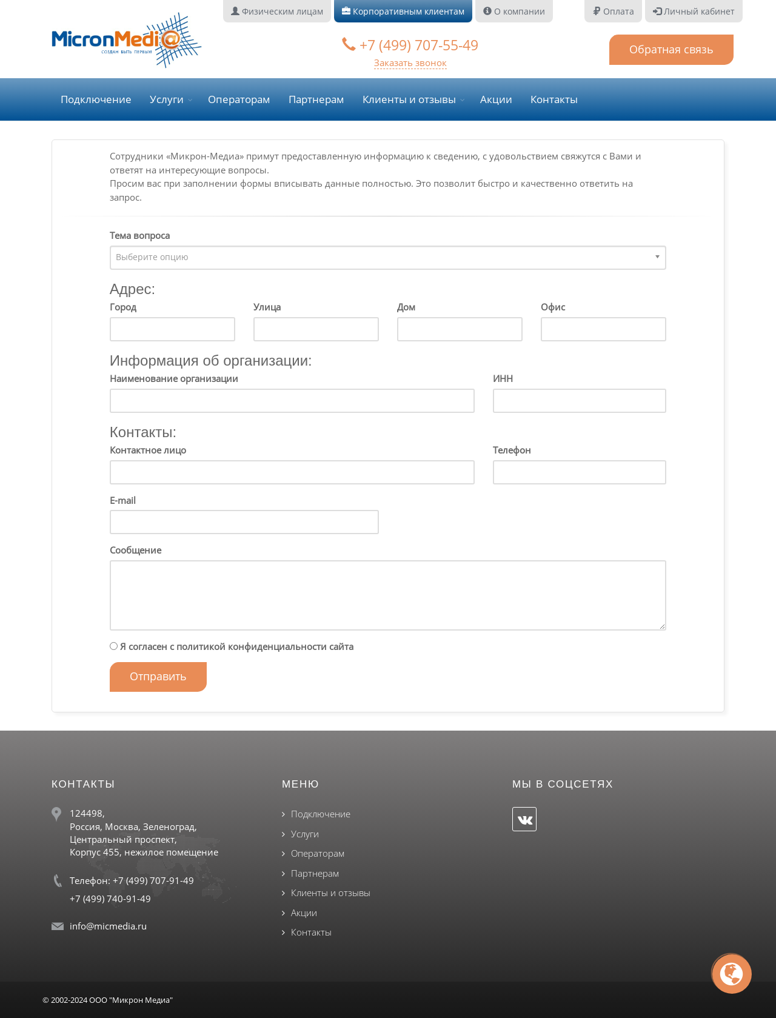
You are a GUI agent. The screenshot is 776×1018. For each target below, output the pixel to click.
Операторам (239, 99)
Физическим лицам (277, 11)
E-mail (123, 500)
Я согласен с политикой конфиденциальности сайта (231, 646)
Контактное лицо (148, 450)
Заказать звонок (410, 62)
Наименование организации (174, 378)
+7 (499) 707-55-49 (410, 45)
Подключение (96, 99)
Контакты (554, 99)
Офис (553, 307)
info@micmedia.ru (108, 926)
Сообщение (135, 550)
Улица (267, 307)
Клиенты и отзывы (409, 99)
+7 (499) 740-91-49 (110, 898)
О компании (514, 11)
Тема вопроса (140, 235)
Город (123, 307)
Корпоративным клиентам (403, 11)
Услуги (167, 99)
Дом (406, 307)
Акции (496, 99)
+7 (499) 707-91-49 (153, 880)
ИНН (503, 378)
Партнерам (316, 99)
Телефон (512, 450)
